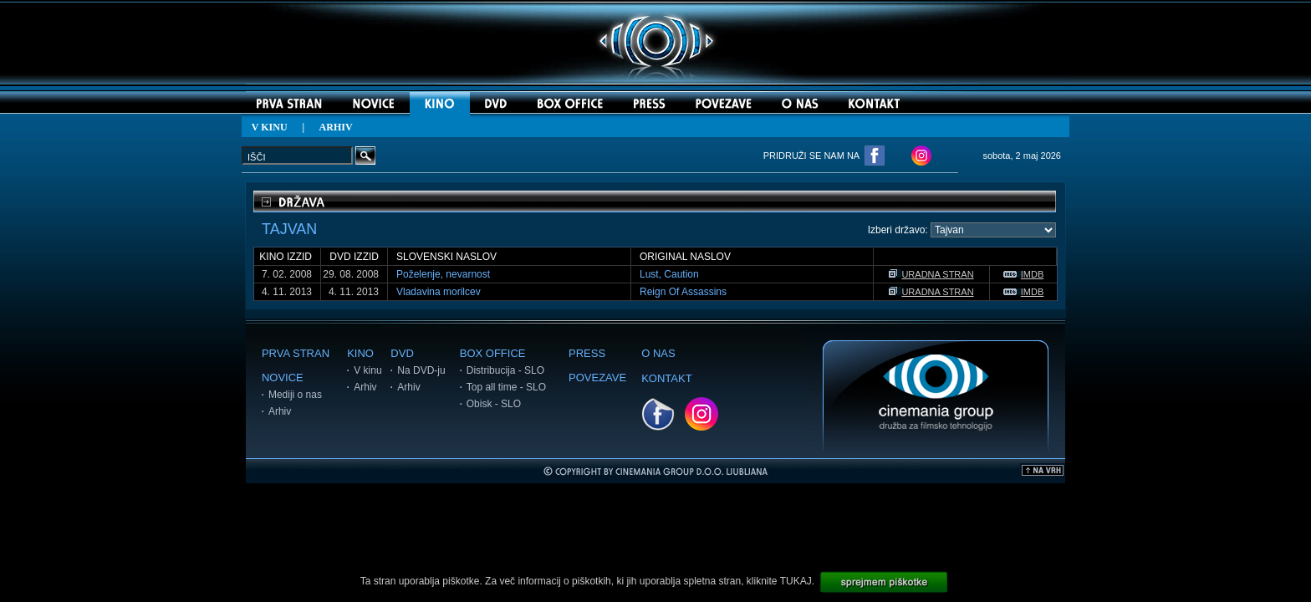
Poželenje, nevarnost (443, 274)
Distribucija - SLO (505, 370)
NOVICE (283, 377)
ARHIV (336, 127)
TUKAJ (796, 581)
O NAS (658, 353)
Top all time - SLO (506, 387)
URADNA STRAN (931, 274)
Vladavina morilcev (438, 292)
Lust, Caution (669, 274)
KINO (360, 353)
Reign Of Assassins (683, 292)
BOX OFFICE (493, 353)
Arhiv (279, 411)
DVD (401, 353)
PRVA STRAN (295, 353)
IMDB (1023, 274)
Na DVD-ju (421, 370)
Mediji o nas (295, 394)
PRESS (587, 353)
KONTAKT (666, 378)
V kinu (367, 370)
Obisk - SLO (494, 404)
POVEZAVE (597, 377)
